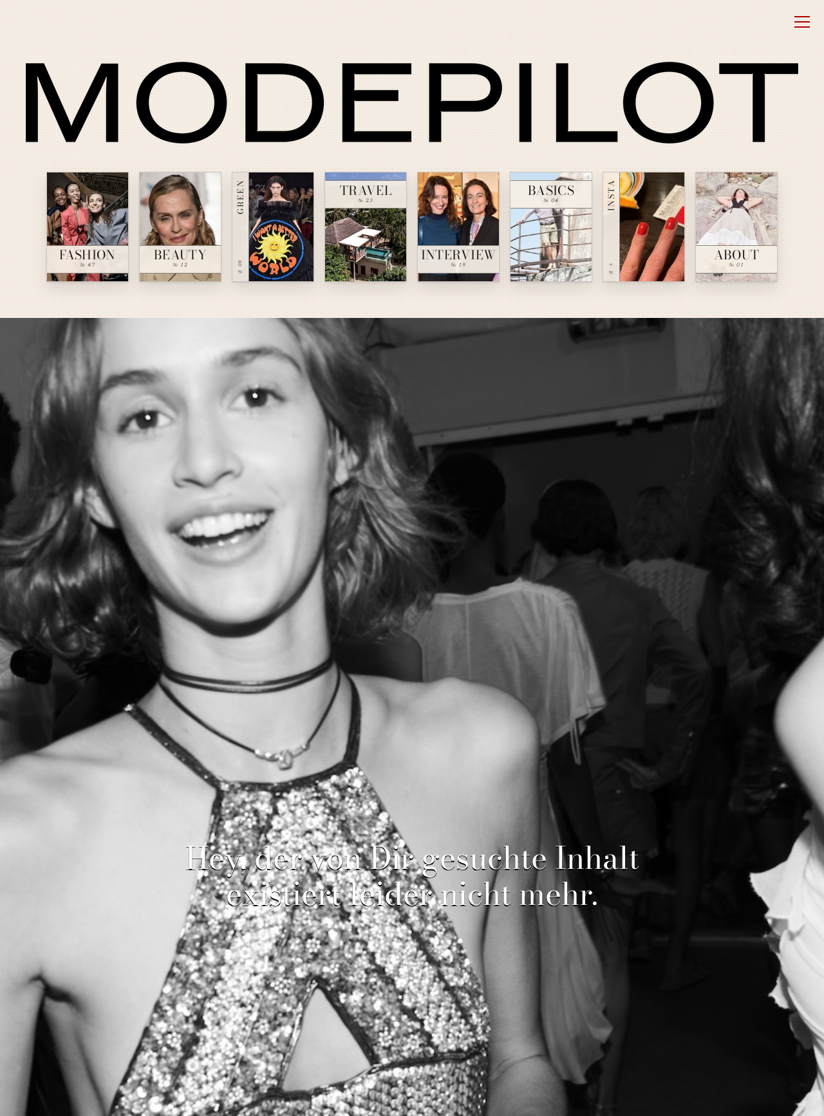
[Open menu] (802, 21)
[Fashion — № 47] (87, 227)
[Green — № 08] (273, 227)
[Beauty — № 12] (180, 227)
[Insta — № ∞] (644, 227)
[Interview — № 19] (458, 227)
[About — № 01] (736, 227)
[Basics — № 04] (551, 227)
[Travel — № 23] (365, 227)
